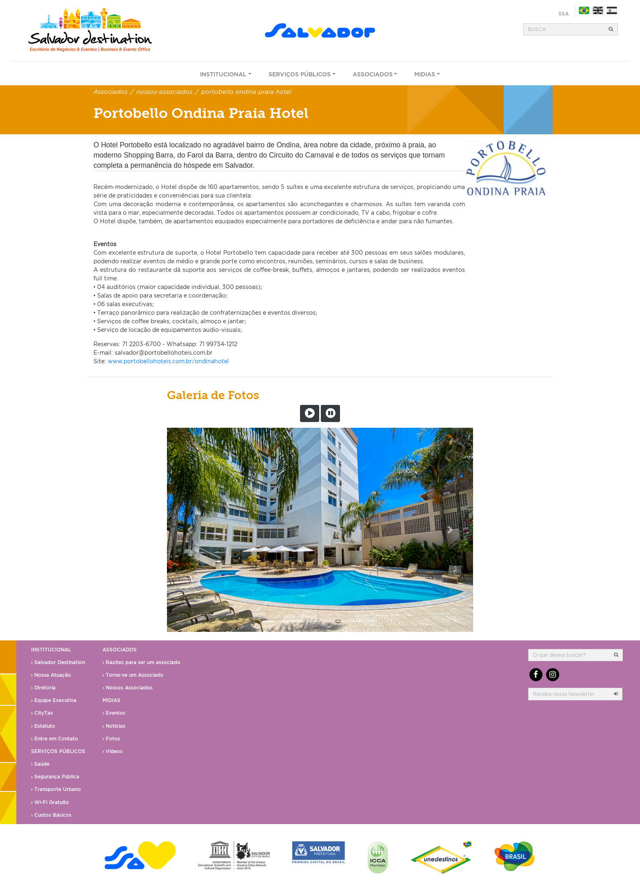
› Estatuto (43, 726)
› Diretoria (43, 687)
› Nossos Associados (127, 687)
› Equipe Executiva (53, 700)
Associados (373, 74)
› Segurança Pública (55, 776)
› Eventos (113, 712)
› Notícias (113, 726)
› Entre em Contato (54, 738)
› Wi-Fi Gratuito (50, 802)
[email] (569, 694)
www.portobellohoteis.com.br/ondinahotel (168, 361)
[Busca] (564, 29)
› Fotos (111, 738)
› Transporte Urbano (56, 789)
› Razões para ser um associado (141, 662)
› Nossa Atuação (51, 675)
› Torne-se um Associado (132, 675)
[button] (190, 530)
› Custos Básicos (51, 815)
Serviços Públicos (300, 74)
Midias (424, 74)
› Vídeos (112, 751)
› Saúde (40, 764)
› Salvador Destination (58, 662)
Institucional (223, 74)
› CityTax (42, 712)
